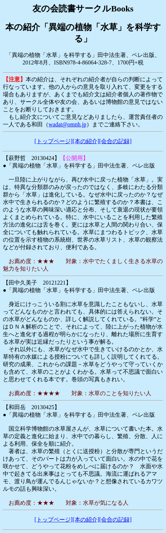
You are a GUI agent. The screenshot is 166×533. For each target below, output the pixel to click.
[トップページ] (54, 141)
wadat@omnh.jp (67, 124)
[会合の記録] (115, 141)
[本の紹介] (85, 141)
